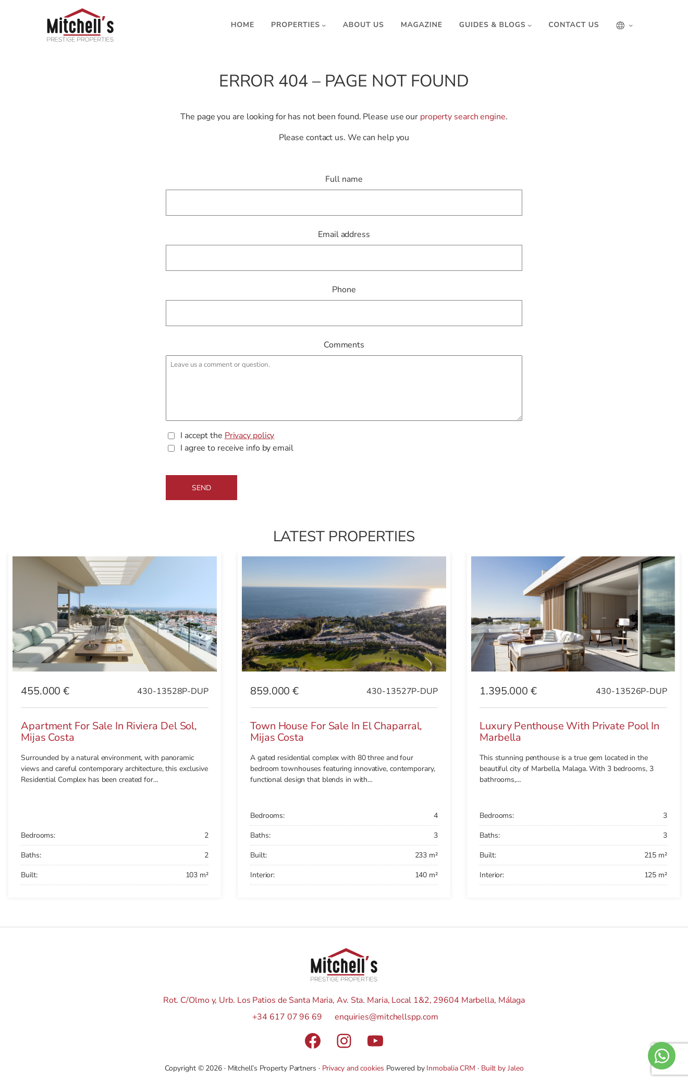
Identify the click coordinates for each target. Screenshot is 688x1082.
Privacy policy (250, 435)
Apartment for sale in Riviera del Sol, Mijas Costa (109, 732)
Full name (343, 179)
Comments (344, 345)
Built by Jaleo (502, 1068)
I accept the (227, 436)
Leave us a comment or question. (344, 388)
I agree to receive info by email (236, 448)
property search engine (463, 116)
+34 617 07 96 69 (287, 1017)
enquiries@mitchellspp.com (386, 1017)
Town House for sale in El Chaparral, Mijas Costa (336, 732)
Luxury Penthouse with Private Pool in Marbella (569, 732)
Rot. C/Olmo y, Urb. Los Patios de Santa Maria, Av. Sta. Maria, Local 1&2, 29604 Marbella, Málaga (344, 1000)
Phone (344, 289)
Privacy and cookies (353, 1068)
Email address (344, 234)
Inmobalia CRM (450, 1068)
